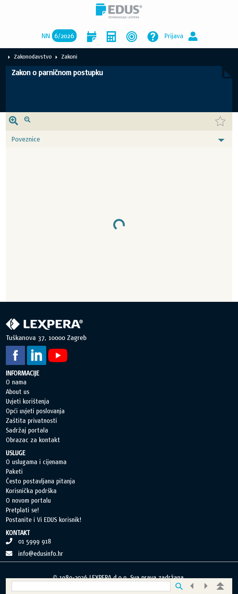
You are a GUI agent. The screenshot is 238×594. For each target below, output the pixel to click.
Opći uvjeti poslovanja (35, 411)
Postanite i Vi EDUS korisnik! (43, 519)
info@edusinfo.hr (40, 553)
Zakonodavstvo (33, 56)
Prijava (173, 36)
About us (17, 391)
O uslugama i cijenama (36, 462)
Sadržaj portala (27, 430)
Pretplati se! (22, 510)
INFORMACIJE (22, 373)
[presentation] (13, 121)
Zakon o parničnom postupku (57, 72)
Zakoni (69, 56)
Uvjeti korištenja (27, 401)
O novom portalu (28, 500)
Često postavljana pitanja (40, 481)
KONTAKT (18, 533)
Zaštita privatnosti (31, 420)
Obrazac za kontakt (33, 440)
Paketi (14, 471)
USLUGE (15, 453)
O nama (16, 382)
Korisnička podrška (31, 491)
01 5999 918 (34, 541)
